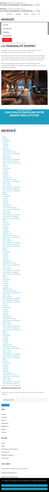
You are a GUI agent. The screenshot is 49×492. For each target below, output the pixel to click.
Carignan (5, 144)
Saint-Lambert (7, 157)
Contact (7, 40)
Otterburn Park (7, 150)
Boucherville (6, 141)
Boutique (9, 14)
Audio (3, 443)
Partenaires (4, 423)
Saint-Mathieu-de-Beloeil (10, 161)
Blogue (33, 14)
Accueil (5, 25)
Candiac (5, 142)
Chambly (5, 146)
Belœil (4, 137)
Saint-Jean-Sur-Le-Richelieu (11, 163)
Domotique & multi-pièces (9, 449)
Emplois (26, 14)
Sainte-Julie (6, 155)
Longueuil (6, 148)
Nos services (7, 28)
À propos (6, 32)
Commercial (5, 452)
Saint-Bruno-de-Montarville (11, 154)
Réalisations (7, 36)
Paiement (18, 14)
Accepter (24, 489)
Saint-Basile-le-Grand (9, 152)
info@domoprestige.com (9, 473)
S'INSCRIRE (5, 405)
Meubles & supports (7, 455)
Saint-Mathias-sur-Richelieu (11, 159)
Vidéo (3, 446)
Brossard (5, 139)
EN (39, 14)
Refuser (24, 485)
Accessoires (5, 458)
